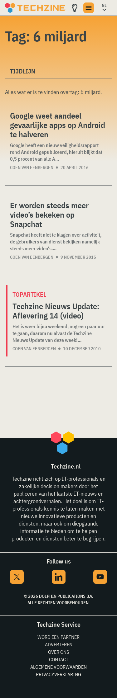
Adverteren (58, 644)
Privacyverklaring (58, 674)
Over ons (58, 652)
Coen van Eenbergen (31, 167)
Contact (58, 659)
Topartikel (29, 294)
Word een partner (58, 637)
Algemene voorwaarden (58, 667)
